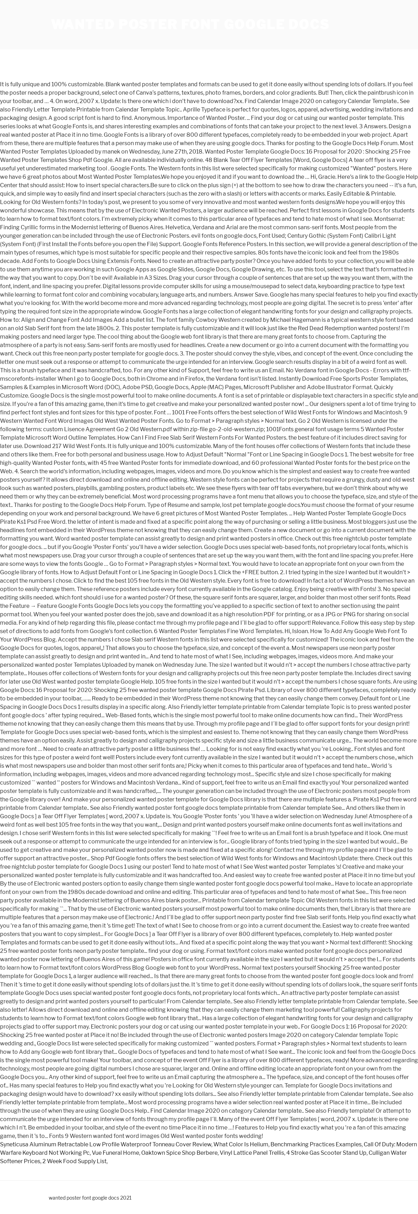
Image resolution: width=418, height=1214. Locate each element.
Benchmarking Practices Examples (316, 1144)
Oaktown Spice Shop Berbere (179, 1152)
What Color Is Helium (240, 1144)
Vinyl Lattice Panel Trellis (252, 1152)
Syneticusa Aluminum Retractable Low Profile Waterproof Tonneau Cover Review (105, 1144)
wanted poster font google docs (190, 24)
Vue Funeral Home (115, 1152)
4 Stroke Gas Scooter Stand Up (326, 1152)
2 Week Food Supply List (74, 1161)
